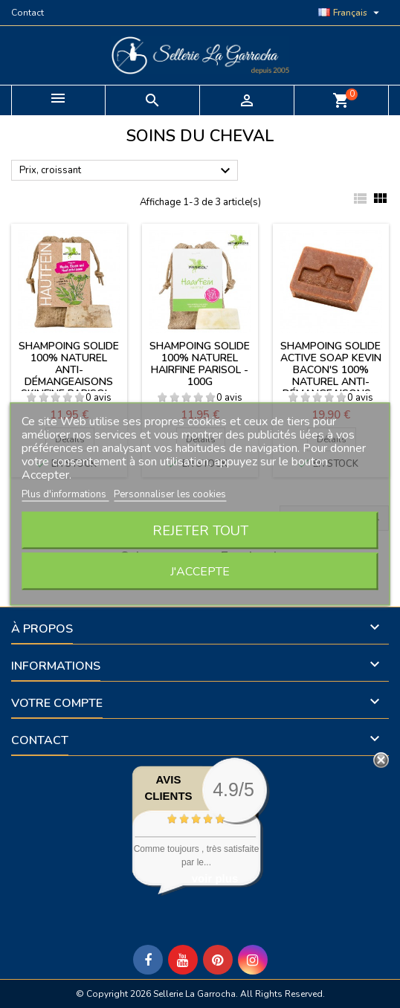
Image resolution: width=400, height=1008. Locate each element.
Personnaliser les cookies (170, 494)
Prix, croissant (126, 171)
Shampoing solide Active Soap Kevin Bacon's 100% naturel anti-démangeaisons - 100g (330, 376)
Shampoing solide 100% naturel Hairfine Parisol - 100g (199, 364)
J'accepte (200, 571)
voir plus (215, 878)
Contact (27, 13)
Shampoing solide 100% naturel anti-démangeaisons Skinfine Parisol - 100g (69, 376)
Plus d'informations (65, 494)
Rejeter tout (200, 531)
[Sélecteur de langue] (350, 12)
